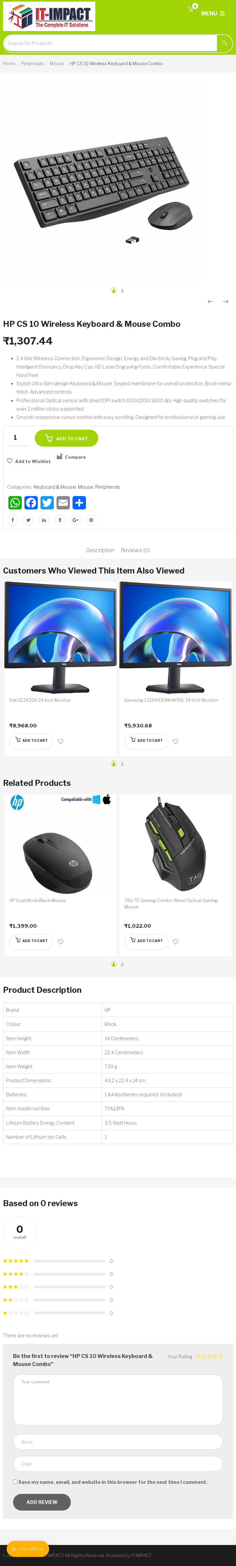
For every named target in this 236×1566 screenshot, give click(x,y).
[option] (118, 182)
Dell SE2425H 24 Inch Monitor (40, 700)
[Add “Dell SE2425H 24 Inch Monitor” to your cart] (31, 742)
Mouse (57, 63)
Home (9, 63)
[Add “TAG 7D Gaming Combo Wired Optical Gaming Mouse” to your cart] (146, 942)
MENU (213, 13)
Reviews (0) (135, 550)
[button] (190, 9)
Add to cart (72, 438)
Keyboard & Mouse (55, 487)
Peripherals (32, 63)
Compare (75, 457)
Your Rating (179, 1356)
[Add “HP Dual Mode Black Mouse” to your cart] (31, 942)
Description (100, 550)
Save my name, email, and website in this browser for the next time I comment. (113, 1482)
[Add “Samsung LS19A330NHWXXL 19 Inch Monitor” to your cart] (146, 742)
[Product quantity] (18, 438)
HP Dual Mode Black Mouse (37, 900)
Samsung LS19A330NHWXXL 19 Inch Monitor (171, 700)
